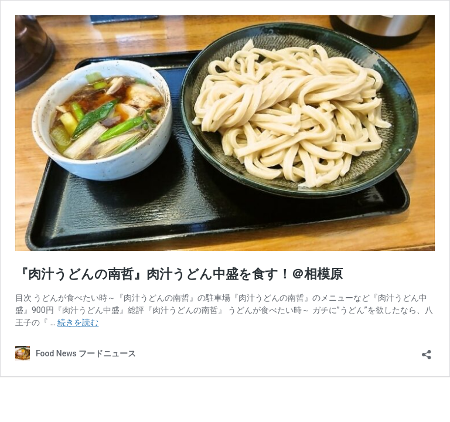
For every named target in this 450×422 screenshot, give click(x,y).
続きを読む (77, 322)
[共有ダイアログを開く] (426, 351)
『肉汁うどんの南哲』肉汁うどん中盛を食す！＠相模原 (179, 274)
